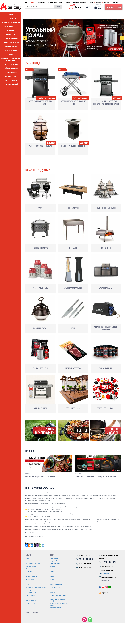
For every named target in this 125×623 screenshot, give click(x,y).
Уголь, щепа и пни (11, 64)
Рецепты (52, 582)
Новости (29, 451)
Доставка (98, 2)
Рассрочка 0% (41, 2)
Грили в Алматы (54, 558)
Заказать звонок (113, 7)
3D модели (115, 2)
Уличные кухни (11, 46)
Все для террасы (11, 80)
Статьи (52, 590)
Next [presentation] (121, 38)
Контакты (67, 2)
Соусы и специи (11, 72)
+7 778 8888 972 (93, 7)
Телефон (98, 5)
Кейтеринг (106, 2)
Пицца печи (10, 34)
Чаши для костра (10, 26)
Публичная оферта (55, 607)
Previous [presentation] (25, 38)
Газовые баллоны (11, 38)
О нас (26, 2)
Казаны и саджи (10, 50)
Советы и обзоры (55, 587)
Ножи (11, 54)
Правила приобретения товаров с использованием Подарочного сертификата (59, 599)
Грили (10, 14)
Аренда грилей (10, 76)
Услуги (91, 2)
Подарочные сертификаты (79, 2)
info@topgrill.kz (105, 574)
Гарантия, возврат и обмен (55, 2)
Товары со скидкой (10, 84)
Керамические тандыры (11, 22)
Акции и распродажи (56, 584)
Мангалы (10, 30)
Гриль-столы (11, 18)
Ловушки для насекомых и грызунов (10, 59)
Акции (32, 2)
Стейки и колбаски (11, 68)
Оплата (52, 576)
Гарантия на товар (55, 563)
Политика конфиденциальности (59, 595)
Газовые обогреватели (10, 42)
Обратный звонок (105, 580)
